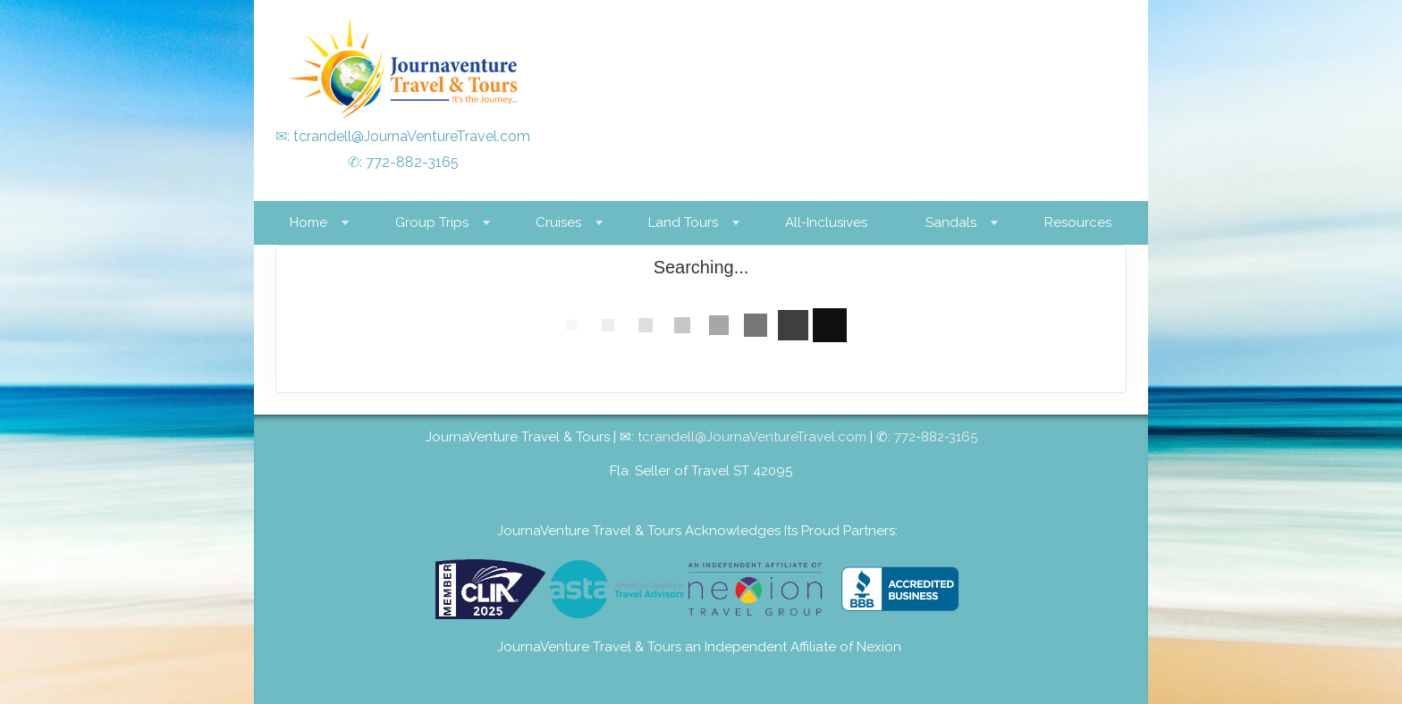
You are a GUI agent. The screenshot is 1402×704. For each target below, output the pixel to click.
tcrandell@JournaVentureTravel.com (411, 136)
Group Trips (432, 222)
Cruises (558, 222)
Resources (1077, 222)
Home (308, 222)
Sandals (950, 222)
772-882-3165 (412, 162)
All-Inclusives (826, 222)
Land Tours (683, 222)
